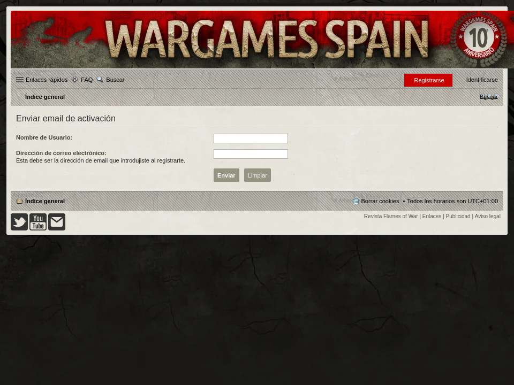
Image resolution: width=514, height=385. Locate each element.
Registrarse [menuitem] (429, 80)
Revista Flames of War (391, 216)
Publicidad (458, 216)
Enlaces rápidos (46, 79)
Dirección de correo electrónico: (61, 153)
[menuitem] (489, 97)
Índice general (45, 201)
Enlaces (432, 216)
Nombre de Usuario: (44, 137)
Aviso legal (488, 216)
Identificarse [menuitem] (482, 79)
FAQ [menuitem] (87, 79)
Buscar (115, 79)
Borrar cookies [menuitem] (380, 201)
